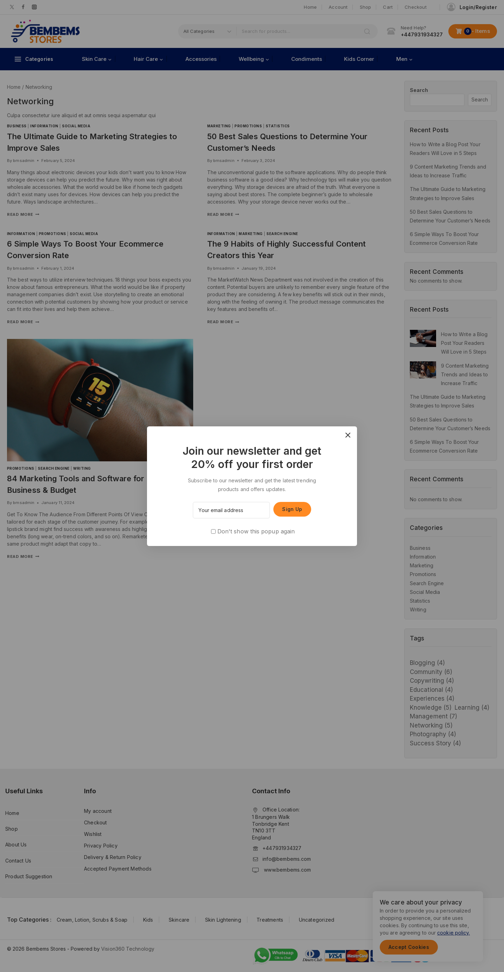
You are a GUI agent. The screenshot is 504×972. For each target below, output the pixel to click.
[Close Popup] (348, 435)
